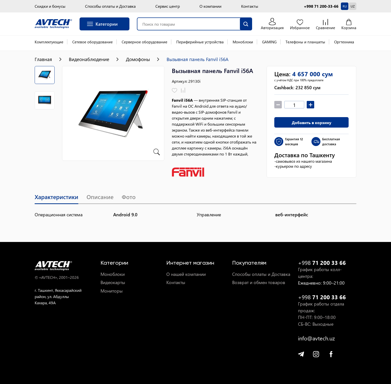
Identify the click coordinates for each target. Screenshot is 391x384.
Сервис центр (167, 6)
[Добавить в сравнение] (183, 91)
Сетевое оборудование (92, 41)
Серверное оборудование (144, 41)
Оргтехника (344, 41)
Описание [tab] (102, 197)
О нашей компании (186, 274)
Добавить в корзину (311, 122)
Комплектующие (49, 41)
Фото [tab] (132, 197)
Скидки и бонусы (50, 6)
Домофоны (142, 59)
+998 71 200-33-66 (321, 6)
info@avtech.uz (316, 338)
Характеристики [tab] (57, 197)
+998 (322, 262)
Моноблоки (243, 41)
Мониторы (111, 291)
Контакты (249, 6)
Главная (44, 59)
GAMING (269, 41)
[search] (245, 23)
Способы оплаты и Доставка (110, 6)
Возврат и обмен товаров (258, 283)
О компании (210, 6)
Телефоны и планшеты (305, 41)
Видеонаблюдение (91, 59)
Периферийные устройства (200, 41)
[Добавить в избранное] (174, 91)
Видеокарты (112, 283)
